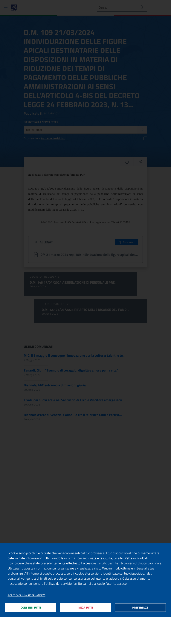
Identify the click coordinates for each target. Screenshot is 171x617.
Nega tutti (85, 607)
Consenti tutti (31, 607)
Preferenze (140, 607)
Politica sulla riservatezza (26, 595)
